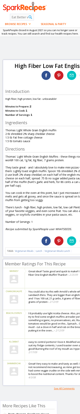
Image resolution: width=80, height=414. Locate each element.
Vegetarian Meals (24, 251)
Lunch (39, 251)
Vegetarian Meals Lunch (57, 251)
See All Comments (64, 388)
